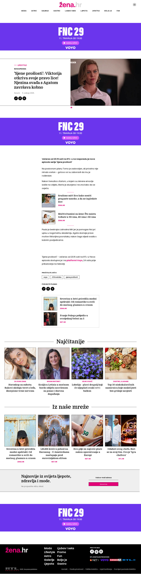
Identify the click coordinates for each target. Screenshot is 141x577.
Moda (23, 11)
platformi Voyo (74, 260)
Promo (61, 555)
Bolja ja (108, 11)
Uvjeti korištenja (106, 572)
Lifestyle (96, 11)
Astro (34, 11)
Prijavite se (103, 487)
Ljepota (84, 11)
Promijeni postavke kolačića (124, 572)
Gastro (56, 11)
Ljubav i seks (70, 11)
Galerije (45, 11)
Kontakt (65, 572)
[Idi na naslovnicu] (70, 7)
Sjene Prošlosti (72, 277)
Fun (118, 11)
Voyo (45, 277)
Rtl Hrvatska (56, 277)
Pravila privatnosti (76, 572)
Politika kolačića (92, 572)
